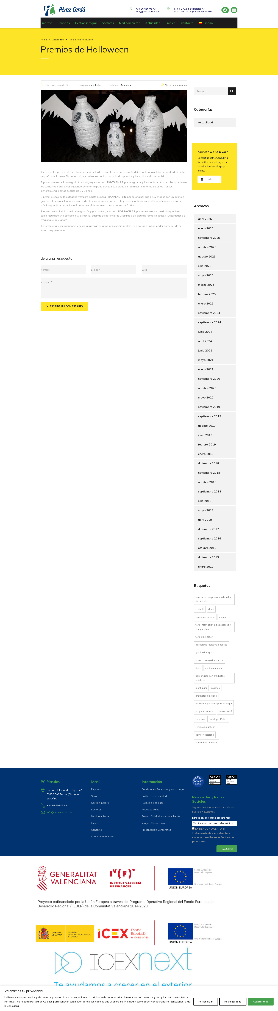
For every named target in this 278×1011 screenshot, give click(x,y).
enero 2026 (205, 230)
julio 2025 (204, 267)
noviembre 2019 (209, 408)
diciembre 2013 (208, 559)
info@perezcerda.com (148, 11)
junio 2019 (205, 437)
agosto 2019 (207, 427)
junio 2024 (205, 333)
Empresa (46, 24)
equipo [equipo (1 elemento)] (223, 618)
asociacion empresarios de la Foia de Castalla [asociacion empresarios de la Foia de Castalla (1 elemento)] (214, 601)
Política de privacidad (154, 796)
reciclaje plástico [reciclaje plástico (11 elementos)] (218, 720)
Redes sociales (150, 809)
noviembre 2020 (209, 380)
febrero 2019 (207, 446)
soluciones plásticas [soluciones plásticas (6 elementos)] (207, 744)
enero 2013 (205, 568)
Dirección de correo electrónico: (211, 817)
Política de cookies (152, 802)
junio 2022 (205, 352)
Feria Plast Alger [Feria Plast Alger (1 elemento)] (204, 638)
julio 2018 (204, 502)
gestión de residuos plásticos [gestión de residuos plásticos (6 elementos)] (211, 646)
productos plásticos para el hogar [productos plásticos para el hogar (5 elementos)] (214, 705)
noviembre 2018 (209, 474)
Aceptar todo (260, 1001)
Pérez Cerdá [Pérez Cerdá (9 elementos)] (225, 713)
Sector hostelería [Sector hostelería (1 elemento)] (205, 736)
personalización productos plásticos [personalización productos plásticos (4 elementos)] (210, 679)
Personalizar (206, 1001)
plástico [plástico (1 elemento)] (215, 689)
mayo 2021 (205, 361)
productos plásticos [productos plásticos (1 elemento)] (206, 697)
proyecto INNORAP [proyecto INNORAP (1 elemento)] (205, 713)
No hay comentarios (174, 86)
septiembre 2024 (209, 324)
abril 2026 (205, 220)
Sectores (108, 24)
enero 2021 (205, 371)
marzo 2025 (206, 286)
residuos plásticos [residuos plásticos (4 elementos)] (205, 728)
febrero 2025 (207, 296)
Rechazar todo (232, 1001)
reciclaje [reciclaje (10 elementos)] (200, 720)
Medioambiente (129, 24)
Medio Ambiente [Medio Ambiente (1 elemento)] (214, 669)
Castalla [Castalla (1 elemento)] (200, 611)
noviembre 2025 (209, 239)
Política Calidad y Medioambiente (161, 816)
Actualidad (152, 24)
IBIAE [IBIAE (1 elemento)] (198, 669)
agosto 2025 (207, 258)
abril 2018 (205, 521)
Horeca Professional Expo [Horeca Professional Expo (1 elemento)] (210, 662)
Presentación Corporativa (156, 829)
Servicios (64, 24)
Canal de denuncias (102, 836)
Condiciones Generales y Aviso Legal (163, 789)
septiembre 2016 (209, 540)
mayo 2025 (205, 277)
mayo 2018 (205, 512)
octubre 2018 (207, 484)
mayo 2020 (205, 399)
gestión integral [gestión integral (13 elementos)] (204, 654)
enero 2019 (205, 455)
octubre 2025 (207, 249)
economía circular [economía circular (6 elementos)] (205, 618)
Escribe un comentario (64, 308)
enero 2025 (205, 305)
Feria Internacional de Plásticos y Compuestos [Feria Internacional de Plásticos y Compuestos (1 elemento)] (213, 628)
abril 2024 (205, 343)
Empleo (171, 24)
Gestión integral (86, 24)
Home (44, 41)
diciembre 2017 (208, 531)
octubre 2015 (207, 549)
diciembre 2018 (208, 465)
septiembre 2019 (209, 418)
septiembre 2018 (209, 493)
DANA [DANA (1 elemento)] (211, 611)
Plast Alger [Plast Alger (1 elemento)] (201, 689)
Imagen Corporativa (153, 823)
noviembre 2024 (209, 314)
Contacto (187, 24)
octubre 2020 (207, 390)
